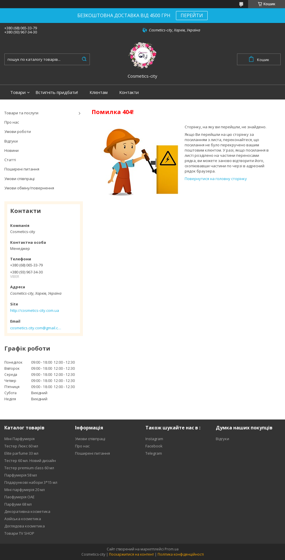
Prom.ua (172, 549)
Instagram (154, 438)
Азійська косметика (22, 518)
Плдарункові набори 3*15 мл (30, 482)
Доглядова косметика (24, 526)
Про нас (11, 122)
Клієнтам (99, 92)
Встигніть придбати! (56, 92)
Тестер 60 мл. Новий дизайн (30, 460)
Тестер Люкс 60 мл (21, 446)
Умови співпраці (19, 178)
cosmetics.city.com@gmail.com (35, 328)
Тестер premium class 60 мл (29, 467)
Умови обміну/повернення (29, 188)
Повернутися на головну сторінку (216, 178)
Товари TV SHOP (19, 533)
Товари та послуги (21, 112)
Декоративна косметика (27, 511)
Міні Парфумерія (19, 438)
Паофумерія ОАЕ (19, 496)
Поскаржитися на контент (131, 554)
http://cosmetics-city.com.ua (34, 310)
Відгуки (11, 141)
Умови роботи (17, 131)
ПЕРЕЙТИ (192, 15)
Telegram (153, 453)
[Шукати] (84, 59)
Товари (18, 92)
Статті (10, 159)
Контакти (129, 92)
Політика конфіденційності (181, 554)
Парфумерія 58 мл (20, 475)
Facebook (154, 446)
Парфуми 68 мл (18, 504)
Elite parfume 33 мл (21, 453)
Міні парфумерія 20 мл (24, 489)
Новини (11, 150)
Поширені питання (21, 169)
